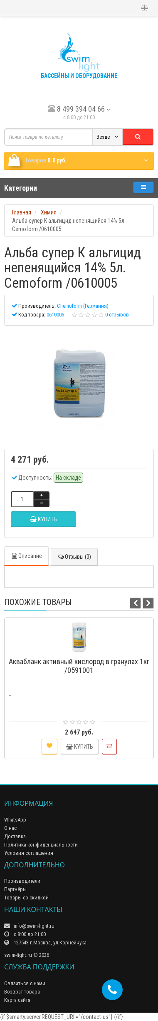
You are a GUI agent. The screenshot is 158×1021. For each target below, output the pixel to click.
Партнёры (15, 889)
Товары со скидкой (26, 897)
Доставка (15, 836)
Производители (22, 881)
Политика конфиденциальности (41, 845)
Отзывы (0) (74, 556)
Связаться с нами (24, 983)
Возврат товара (22, 992)
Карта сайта (17, 1000)
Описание (26, 556)
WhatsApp (15, 820)
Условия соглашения (28, 853)
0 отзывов (117, 314)
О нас (10, 828)
